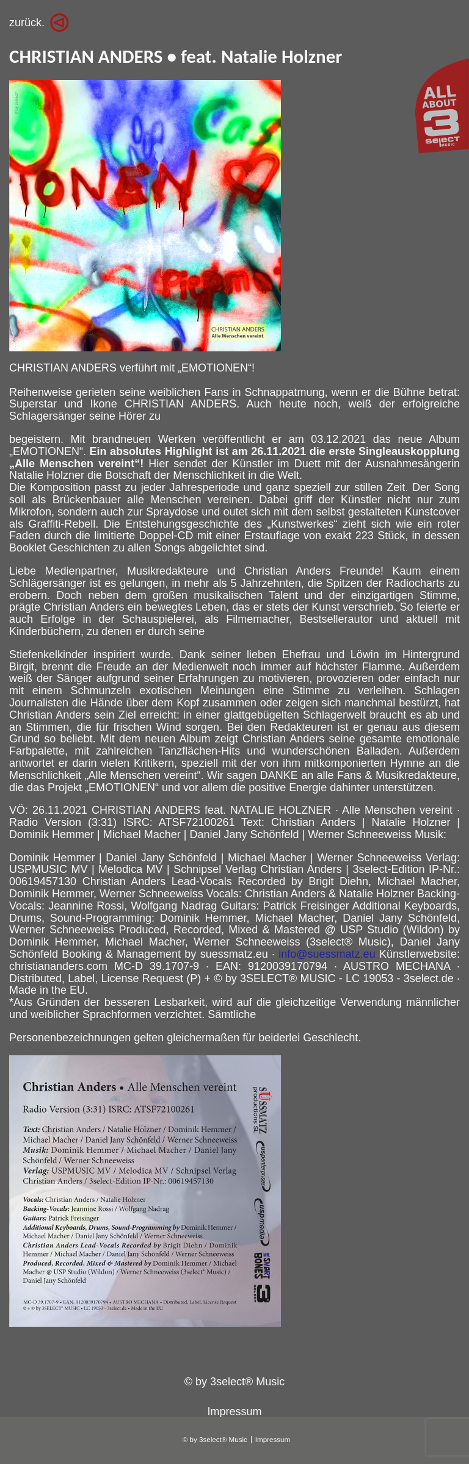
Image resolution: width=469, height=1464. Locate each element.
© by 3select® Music (234, 1382)
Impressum (234, 1411)
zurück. (27, 22)
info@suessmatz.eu (326, 954)
